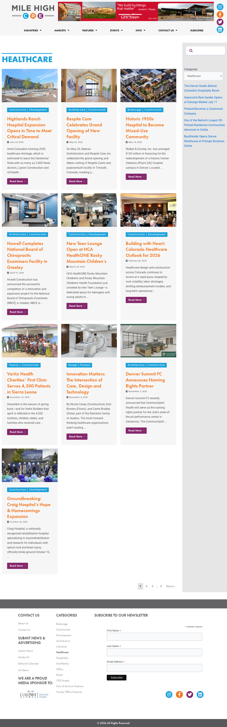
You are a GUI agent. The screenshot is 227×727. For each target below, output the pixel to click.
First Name (114, 630)
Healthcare (62, 652)
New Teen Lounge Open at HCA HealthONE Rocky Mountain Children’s (86, 252)
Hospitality (62, 658)
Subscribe (196, 30)
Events (116, 30)
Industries (32, 30)
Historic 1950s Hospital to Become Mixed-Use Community (145, 128)
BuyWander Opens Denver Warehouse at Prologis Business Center (204, 141)
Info (140, 30)
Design (72, 365)
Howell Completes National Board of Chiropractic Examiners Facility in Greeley (27, 255)
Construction (17, 110)
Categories (190, 69)
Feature (85, 365)
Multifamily (62, 663)
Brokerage (134, 110)
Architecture (76, 110)
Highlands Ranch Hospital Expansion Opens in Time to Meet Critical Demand (29, 128)
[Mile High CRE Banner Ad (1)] (136, 11)
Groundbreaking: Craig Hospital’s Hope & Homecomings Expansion (29, 507)
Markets (61, 30)
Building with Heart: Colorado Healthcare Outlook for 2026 (146, 249)
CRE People (63, 680)
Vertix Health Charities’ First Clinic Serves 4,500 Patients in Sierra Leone (29, 383)
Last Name (114, 646)
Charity (13, 365)
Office (59, 669)
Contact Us (167, 30)
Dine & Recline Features (70, 686)
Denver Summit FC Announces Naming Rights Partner (145, 380)
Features (89, 30)
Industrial (61, 646)
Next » (170, 586)
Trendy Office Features (69, 692)
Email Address (116, 661)
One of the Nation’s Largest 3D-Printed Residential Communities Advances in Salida (204, 125)
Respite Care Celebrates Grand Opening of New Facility (84, 128)
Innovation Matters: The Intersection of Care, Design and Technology (86, 383)
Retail (59, 675)
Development (38, 110)
